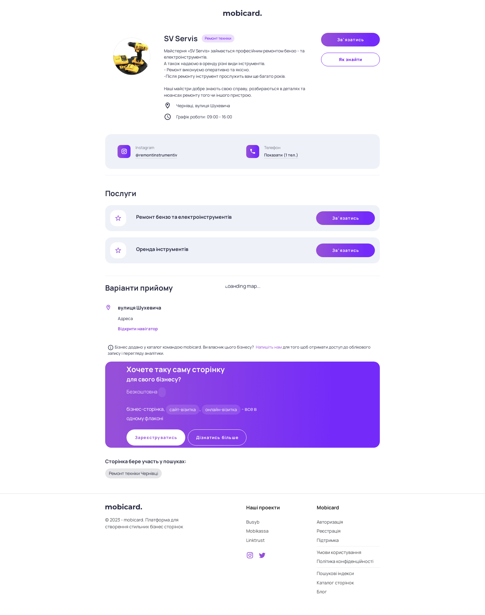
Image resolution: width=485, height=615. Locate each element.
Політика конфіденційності (345, 561)
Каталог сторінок (335, 583)
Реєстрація (329, 531)
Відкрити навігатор (138, 329)
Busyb (253, 522)
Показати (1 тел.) (281, 155)
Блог (322, 592)
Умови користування (339, 552)
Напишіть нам (269, 347)
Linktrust (255, 540)
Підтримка (328, 540)
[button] (253, 151)
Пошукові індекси (335, 573)
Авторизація (330, 522)
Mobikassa (257, 531)
